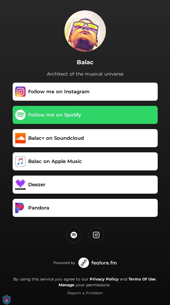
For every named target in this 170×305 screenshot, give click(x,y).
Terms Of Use (142, 279)
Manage (66, 284)
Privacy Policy (104, 279)
